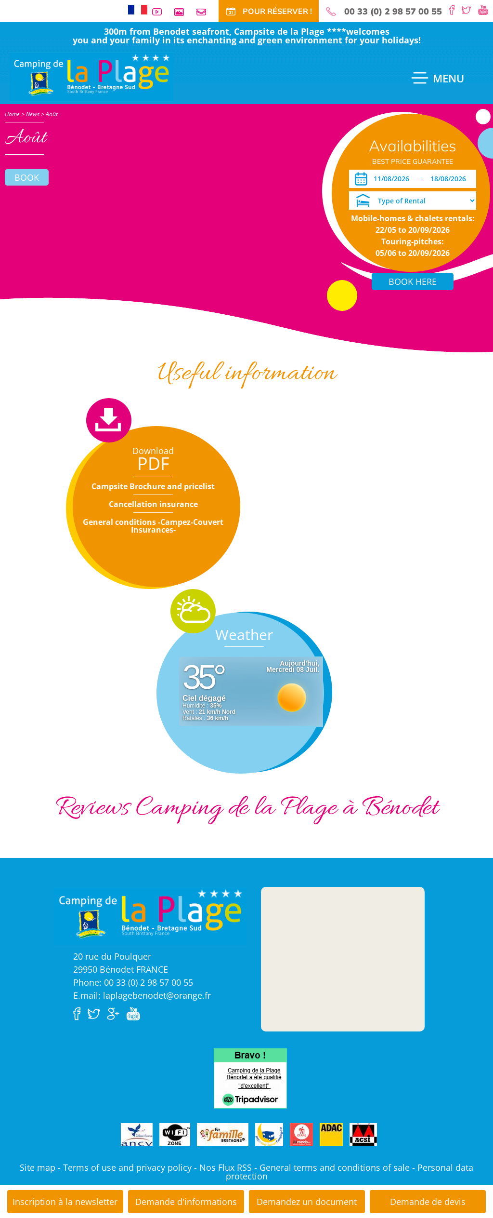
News (32, 114)
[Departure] (451, 179)
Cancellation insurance (153, 504)
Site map (37, 1167)
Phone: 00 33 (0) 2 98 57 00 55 (133, 982)
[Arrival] (393, 179)
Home (12, 114)
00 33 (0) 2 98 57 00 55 (393, 11)
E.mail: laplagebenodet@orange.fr (142, 995)
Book (26, 177)
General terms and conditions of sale (334, 1167)
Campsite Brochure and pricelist (153, 486)
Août (52, 114)
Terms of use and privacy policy (127, 1167)
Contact (205, 11)
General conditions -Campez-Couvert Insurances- (153, 526)
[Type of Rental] (412, 200)
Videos (160, 11)
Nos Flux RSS (225, 1167)
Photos (183, 11)
